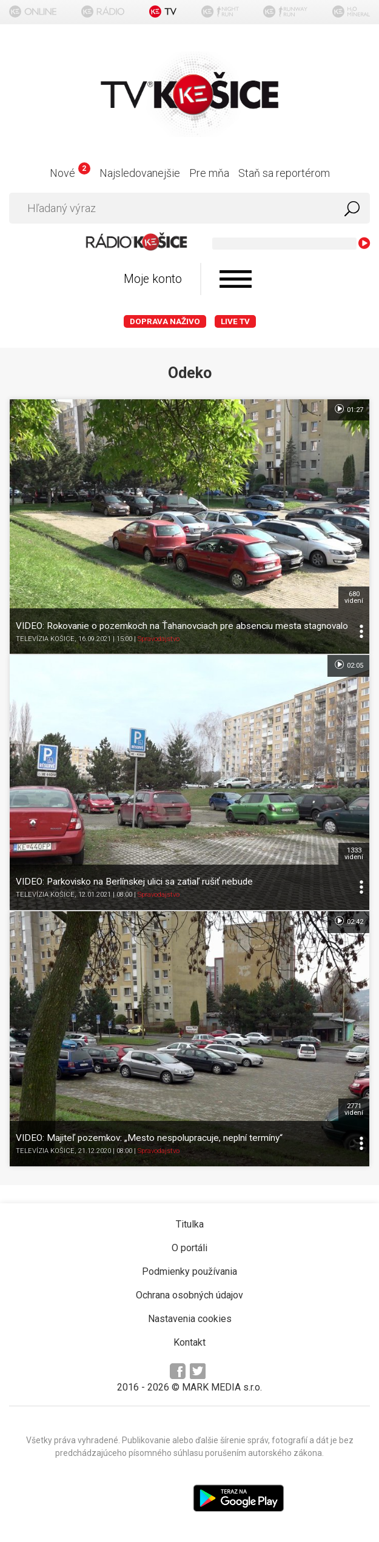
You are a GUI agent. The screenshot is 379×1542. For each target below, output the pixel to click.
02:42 (348, 921)
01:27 (348, 409)
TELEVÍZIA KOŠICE (45, 639)
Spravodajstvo (158, 639)
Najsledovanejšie (139, 173)
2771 (353, 1109)
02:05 (348, 665)
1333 (353, 853)
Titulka (190, 1224)
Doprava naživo (165, 321)
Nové (70, 173)
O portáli (189, 1248)
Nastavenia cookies (190, 1318)
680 (353, 597)
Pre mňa (209, 173)
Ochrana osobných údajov (189, 1295)
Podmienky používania (189, 1271)
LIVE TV (235, 321)
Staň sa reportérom (284, 173)
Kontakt (189, 1342)
